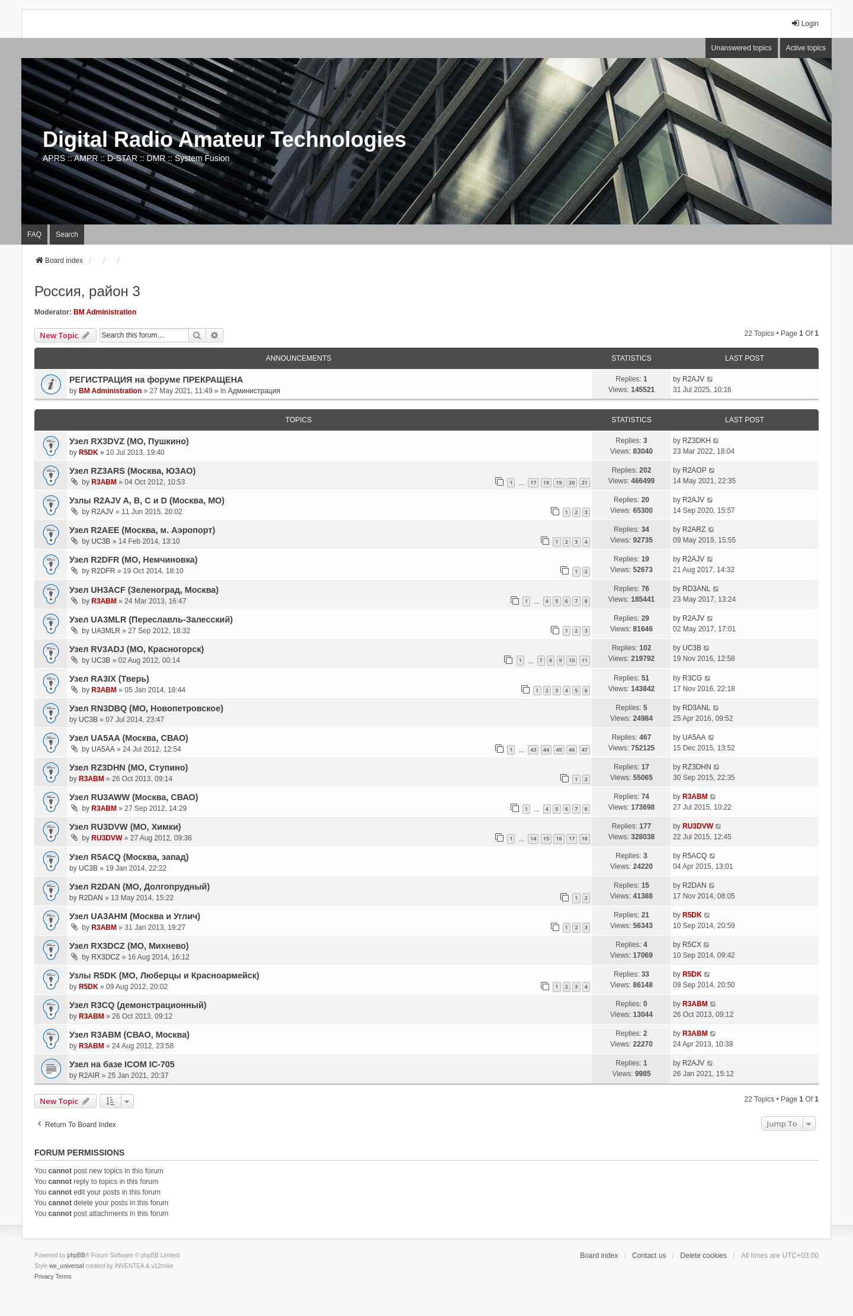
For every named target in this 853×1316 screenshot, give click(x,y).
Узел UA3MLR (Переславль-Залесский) (151, 619)
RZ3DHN (696, 767)
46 (572, 749)
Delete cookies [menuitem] (703, 1255)
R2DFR (103, 571)
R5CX (691, 945)
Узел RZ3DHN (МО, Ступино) (128, 767)
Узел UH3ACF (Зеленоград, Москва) (144, 590)
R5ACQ (694, 856)
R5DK (88, 452)
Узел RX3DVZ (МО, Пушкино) (129, 441)
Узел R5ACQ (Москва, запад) (129, 857)
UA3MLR (105, 631)
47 (585, 749)
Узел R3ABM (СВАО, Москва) (129, 1034)
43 (533, 749)
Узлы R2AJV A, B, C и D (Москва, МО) (147, 500)
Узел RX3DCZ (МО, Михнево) (129, 946)
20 (572, 482)
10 (572, 660)
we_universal (66, 1266)
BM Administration (104, 312)
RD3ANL (696, 589)
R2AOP (694, 470)
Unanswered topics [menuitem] (741, 48)
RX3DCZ (105, 957)
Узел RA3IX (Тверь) (109, 678)
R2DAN (91, 898)
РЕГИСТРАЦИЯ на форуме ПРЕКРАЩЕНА (156, 379)
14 (533, 838)
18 (546, 482)
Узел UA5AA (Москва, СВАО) (128, 738)
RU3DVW (106, 838)
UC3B (100, 541)
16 (559, 838)
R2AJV (693, 379)
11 (585, 660)
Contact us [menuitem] (649, 1255)
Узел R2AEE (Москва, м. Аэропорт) (142, 530)
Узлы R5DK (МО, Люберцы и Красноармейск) (164, 975)
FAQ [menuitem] (34, 234)
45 (559, 749)
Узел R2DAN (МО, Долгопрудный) (139, 886)
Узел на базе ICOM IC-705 (122, 1064)
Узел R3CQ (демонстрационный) (138, 1005)
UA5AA (102, 749)
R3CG (692, 678)
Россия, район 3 (87, 291)
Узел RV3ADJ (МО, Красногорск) (136, 649)
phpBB (76, 1255)
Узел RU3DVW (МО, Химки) (125, 827)
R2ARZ (694, 529)
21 (585, 482)
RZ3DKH (696, 440)
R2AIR (89, 1075)
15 (546, 838)
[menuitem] (44, 1277)
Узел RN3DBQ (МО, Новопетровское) (146, 708)
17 (533, 482)
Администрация (254, 391)
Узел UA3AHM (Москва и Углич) (134, 916)
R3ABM (104, 482)
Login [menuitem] (805, 23)
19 (559, 482)
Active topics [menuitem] (806, 48)
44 (546, 749)
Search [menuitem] (67, 234)
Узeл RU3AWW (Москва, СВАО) (133, 797)
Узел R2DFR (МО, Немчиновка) (133, 559)
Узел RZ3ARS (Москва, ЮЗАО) (132, 471)
